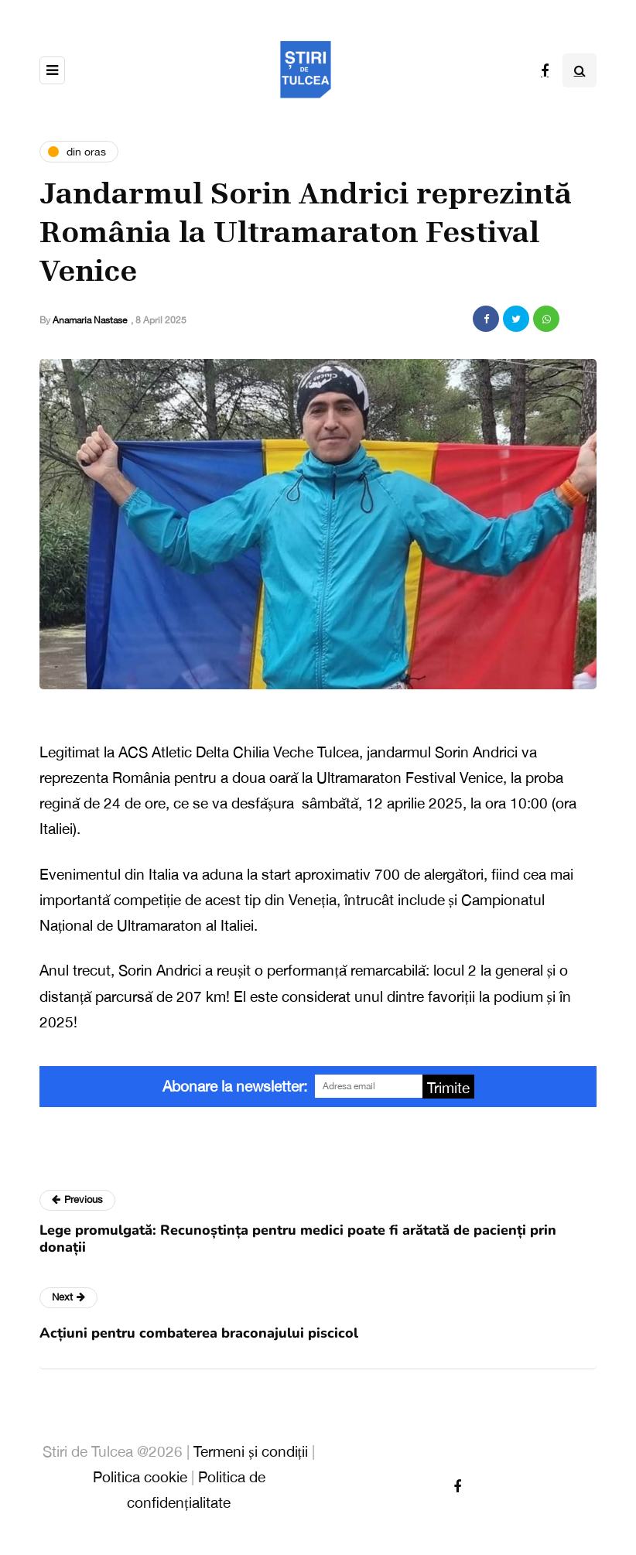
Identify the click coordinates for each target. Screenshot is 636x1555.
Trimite (448, 1087)
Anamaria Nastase (90, 320)
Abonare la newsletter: (234, 1086)
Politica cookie (140, 1476)
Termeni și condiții (250, 1451)
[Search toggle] (579, 70)
